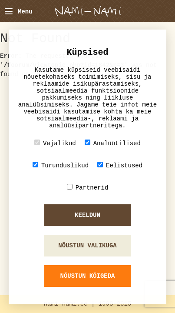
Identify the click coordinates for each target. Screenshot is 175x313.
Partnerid (88, 187)
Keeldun (87, 215)
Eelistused (119, 165)
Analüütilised (113, 143)
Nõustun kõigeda (87, 276)
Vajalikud (55, 143)
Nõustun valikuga (87, 245)
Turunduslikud (61, 165)
